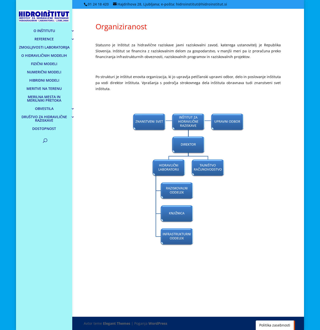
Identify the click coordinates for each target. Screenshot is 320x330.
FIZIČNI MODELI (44, 64)
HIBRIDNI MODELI (44, 81)
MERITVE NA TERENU (44, 89)
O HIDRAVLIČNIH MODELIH (44, 56)
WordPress (157, 323)
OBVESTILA (44, 109)
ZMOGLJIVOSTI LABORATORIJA (44, 48)
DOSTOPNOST (44, 129)
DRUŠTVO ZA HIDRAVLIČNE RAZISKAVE (44, 119)
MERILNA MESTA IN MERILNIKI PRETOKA (44, 99)
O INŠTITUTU (44, 31)
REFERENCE (44, 39)
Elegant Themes (116, 323)
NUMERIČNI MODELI (44, 72)
